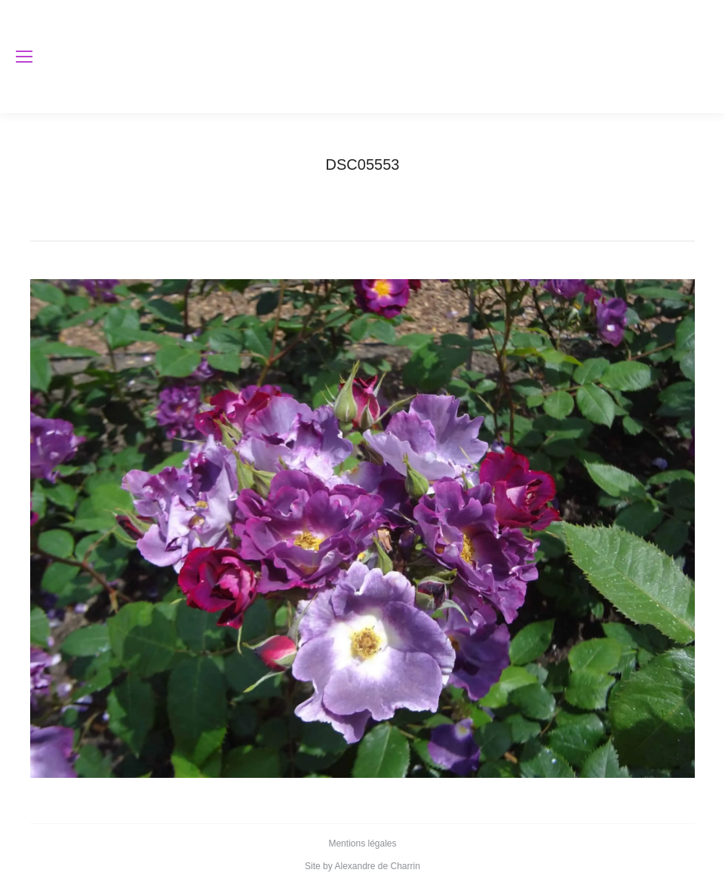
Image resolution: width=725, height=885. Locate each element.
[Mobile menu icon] (24, 57)
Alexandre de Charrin (376, 866)
